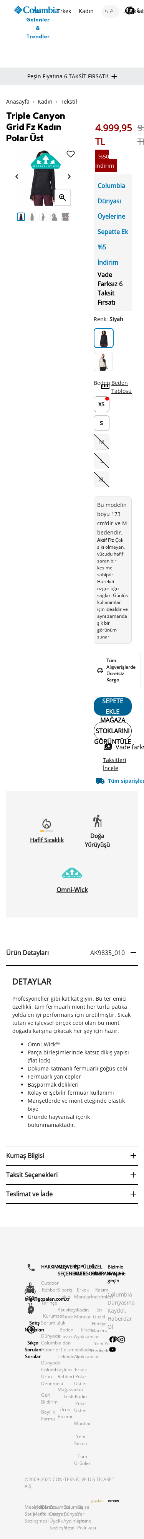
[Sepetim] (133, 10)
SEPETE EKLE (112, 706)
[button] (72, 953)
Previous (9, 216)
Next (76, 216)
